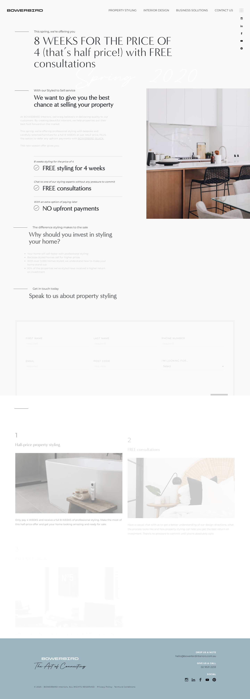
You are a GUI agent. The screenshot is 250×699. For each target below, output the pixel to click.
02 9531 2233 (208, 667)
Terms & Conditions (124, 687)
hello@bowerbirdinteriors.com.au (195, 656)
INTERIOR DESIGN (156, 10)
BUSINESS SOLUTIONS (192, 10)
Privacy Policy (104, 687)
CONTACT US (224, 10)
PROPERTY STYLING (122, 10)
